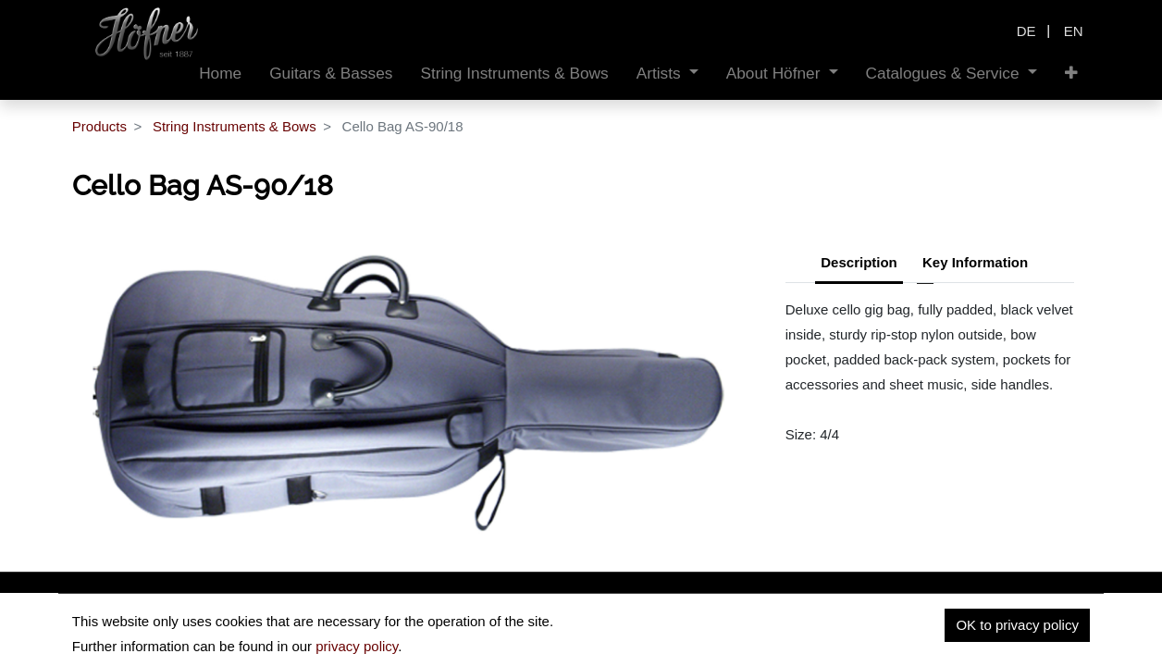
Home (856, 640)
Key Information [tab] (975, 262)
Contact (1066, 640)
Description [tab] (859, 262)
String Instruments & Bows (234, 126)
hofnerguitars (322, 635)
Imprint (994, 640)
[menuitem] (220, 73)
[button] (1071, 73)
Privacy (923, 640)
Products (99, 126)
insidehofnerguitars (167, 635)
